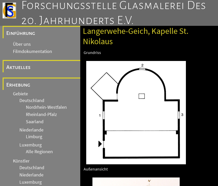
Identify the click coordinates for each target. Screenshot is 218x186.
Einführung (20, 33)
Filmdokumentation (32, 51)
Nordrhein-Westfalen (46, 107)
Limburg (34, 137)
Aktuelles (18, 67)
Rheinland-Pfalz (41, 114)
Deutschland (31, 100)
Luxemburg (30, 145)
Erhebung (18, 85)
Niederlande (31, 130)
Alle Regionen (39, 151)
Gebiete (20, 94)
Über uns (22, 44)
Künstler (21, 161)
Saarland (34, 122)
